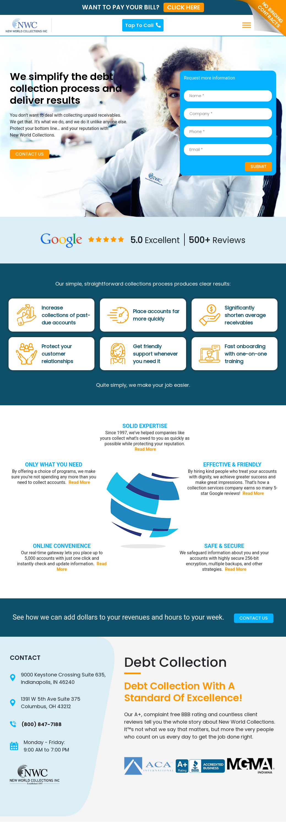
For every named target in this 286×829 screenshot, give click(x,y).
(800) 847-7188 (41, 724)
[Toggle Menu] (273, 25)
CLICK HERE (183, 7)
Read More (145, 449)
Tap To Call (143, 25)
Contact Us (29, 154)
